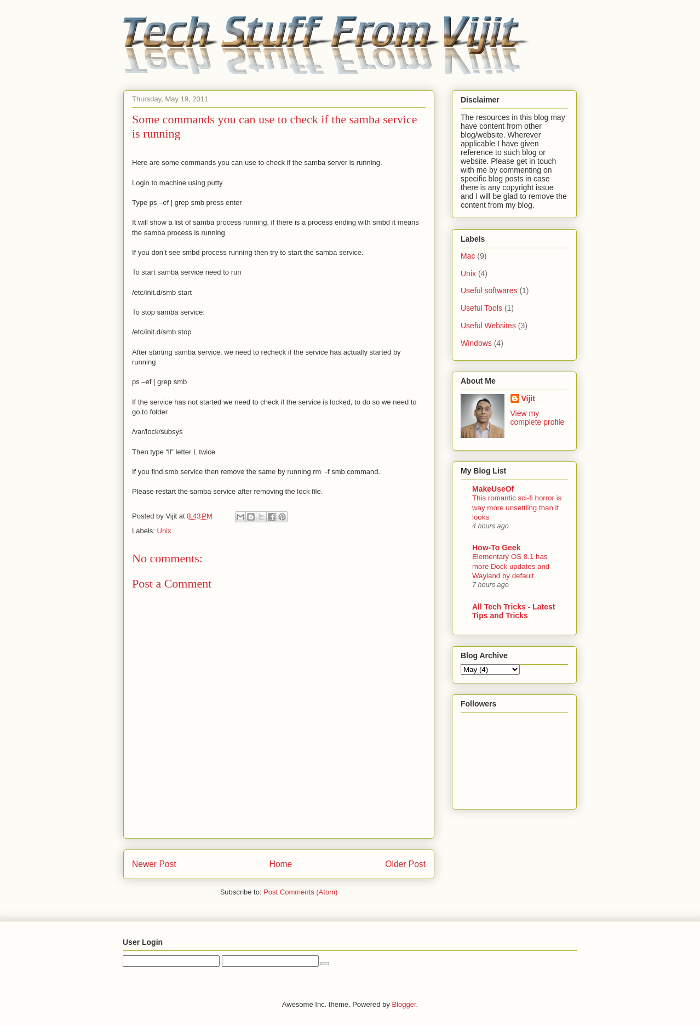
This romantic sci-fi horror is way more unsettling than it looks (516, 507)
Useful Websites (488, 325)
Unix (164, 531)
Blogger (404, 1004)
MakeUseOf (493, 489)
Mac (468, 256)
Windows (476, 343)
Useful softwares (489, 290)
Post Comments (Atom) (300, 892)
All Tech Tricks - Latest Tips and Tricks (513, 611)
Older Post (405, 864)
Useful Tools (481, 308)
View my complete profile (537, 417)
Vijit (528, 398)
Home (280, 864)
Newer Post (154, 864)
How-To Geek (496, 547)
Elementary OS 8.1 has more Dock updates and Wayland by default (510, 566)
